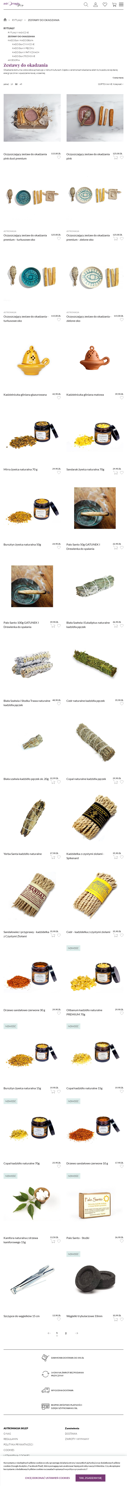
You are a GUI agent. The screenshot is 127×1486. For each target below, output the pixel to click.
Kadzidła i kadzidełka (20, 40)
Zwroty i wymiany (77, 1438)
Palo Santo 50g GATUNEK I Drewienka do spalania (83, 546)
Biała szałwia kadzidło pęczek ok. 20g (26, 778)
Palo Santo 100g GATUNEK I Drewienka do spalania (21, 624)
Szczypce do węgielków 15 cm (22, 1316)
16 (12, 84)
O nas (7, 1433)
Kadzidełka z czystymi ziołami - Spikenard (85, 856)
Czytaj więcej (118, 78)
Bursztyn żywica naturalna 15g (22, 1088)
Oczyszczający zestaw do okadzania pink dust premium (25, 156)
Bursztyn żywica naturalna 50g (22, 544)
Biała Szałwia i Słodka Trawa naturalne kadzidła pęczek (27, 703)
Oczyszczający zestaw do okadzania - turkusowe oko (26, 318)
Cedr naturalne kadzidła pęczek (85, 700)
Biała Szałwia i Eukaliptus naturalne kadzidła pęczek (88, 624)
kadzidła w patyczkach (25, 52)
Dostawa (71, 1433)
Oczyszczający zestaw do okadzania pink (88, 156)
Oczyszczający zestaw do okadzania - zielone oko (88, 318)
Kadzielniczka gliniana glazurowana (25, 394)
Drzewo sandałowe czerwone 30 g (24, 1010)
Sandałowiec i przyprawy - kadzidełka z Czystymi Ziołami (26, 934)
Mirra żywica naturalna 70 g (20, 469)
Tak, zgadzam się (90, 1477)
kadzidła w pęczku (23, 48)
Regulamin (11, 1438)
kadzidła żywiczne (23, 44)
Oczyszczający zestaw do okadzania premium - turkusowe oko (25, 237)
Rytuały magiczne (18, 32)
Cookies (9, 1449)
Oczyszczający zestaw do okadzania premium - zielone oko (88, 237)
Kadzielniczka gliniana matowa (85, 394)
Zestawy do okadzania (21, 36)
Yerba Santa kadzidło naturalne (23, 853)
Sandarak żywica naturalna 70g (85, 469)
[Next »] (76, 1333)
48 (21, 84)
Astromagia (10, 231)
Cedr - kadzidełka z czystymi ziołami (88, 932)
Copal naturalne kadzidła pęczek (86, 778)
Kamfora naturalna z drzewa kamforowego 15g (21, 1240)
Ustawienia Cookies (17, 1455)
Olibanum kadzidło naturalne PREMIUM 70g (84, 1012)
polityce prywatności (77, 1469)
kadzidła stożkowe (23, 56)
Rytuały (9, 28)
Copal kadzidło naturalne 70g (22, 1163)
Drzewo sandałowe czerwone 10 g (87, 1163)
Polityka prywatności (18, 1444)
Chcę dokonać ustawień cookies (47, 1477)
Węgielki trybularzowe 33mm (84, 1316)
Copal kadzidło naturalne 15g (84, 1088)
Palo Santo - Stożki (77, 1237)
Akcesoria (14, 60)
